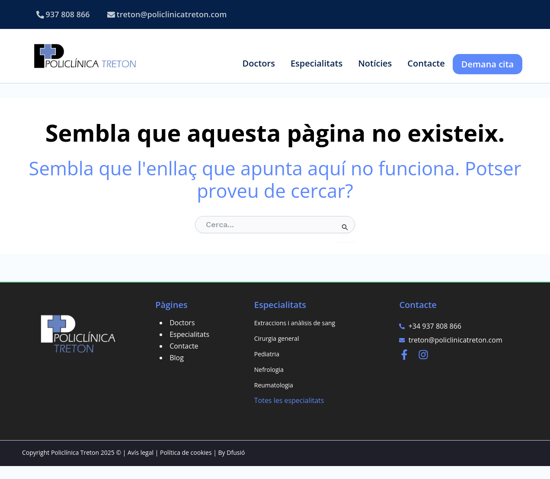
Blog (176, 370)
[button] (259, 63)
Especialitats (189, 347)
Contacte (183, 359)
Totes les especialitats (289, 413)
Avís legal (140, 465)
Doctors (182, 335)
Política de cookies (186, 465)
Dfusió (236, 465)
